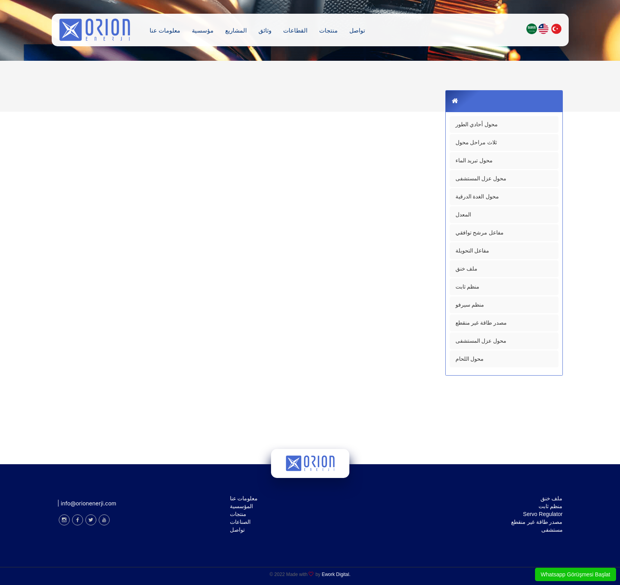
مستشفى (552, 530)
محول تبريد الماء (474, 160)
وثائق (264, 30)
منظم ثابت (468, 286)
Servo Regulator (542, 514)
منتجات (328, 30)
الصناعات (240, 522)
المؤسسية (241, 506)
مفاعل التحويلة (473, 250)
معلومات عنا (165, 30)
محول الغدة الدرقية (477, 196)
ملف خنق (467, 268)
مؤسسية (202, 30)
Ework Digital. (336, 574)
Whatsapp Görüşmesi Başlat (575, 574)
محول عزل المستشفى (481, 178)
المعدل (463, 214)
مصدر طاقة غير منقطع (481, 323)
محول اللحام (470, 359)
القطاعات (295, 30)
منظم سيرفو (470, 305)
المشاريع (236, 30)
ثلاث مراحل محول (476, 142)
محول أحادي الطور (477, 124)
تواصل (357, 30)
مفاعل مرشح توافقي (480, 232)
